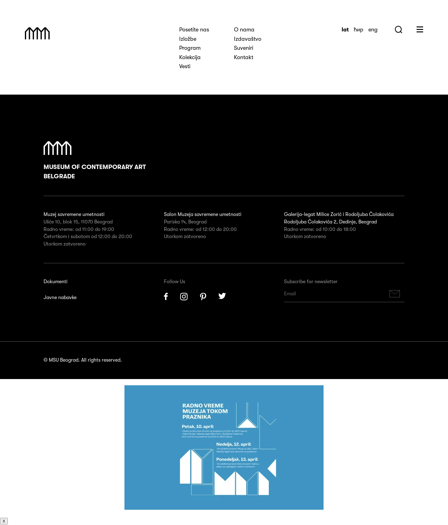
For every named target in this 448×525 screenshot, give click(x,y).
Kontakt (243, 57)
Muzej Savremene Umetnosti (37, 33)
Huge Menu (420, 29)
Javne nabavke (60, 297)
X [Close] (3, 521)
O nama (244, 29)
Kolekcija (190, 57)
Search (398, 29)
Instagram (184, 296)
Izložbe (187, 39)
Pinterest (203, 296)
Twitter (222, 296)
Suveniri (243, 48)
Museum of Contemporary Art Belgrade (95, 160)
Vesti (184, 66)
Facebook (166, 296)
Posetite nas (194, 29)
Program (190, 48)
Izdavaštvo (247, 39)
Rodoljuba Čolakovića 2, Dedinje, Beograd (330, 222)
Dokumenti (56, 281)
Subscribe (394, 294)
